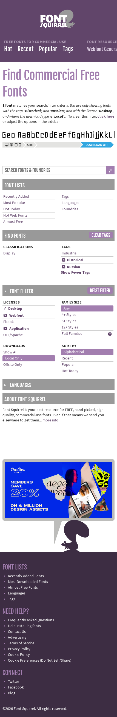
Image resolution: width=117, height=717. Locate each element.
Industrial (70, 253)
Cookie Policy (19, 654)
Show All (10, 352)
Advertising (17, 637)
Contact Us (17, 631)
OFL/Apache (13, 335)
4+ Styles (69, 314)
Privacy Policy (19, 649)
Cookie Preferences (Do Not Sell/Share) (39, 660)
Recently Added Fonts (26, 576)
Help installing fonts (24, 626)
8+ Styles (69, 321)
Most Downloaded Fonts (28, 581)
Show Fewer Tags (75, 272)
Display (9, 253)
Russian (71, 267)
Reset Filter (100, 290)
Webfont (13, 315)
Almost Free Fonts (23, 587)
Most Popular (14, 202)
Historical (72, 260)
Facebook (16, 687)
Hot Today (11, 209)
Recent (25, 49)
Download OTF (97, 144)
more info (50, 420)
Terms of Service (21, 643)
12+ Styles (70, 327)
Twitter (13, 681)
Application (16, 328)
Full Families (72, 333)
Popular (48, 49)
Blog (11, 693)
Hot (8, 49)
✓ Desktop (12, 308)
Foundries (70, 209)
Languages (70, 202)
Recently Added (16, 196)
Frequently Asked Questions (31, 620)
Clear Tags (101, 235)
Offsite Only (12, 364)
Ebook (8, 321)
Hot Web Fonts (15, 215)
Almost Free (13, 221)
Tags (68, 49)
